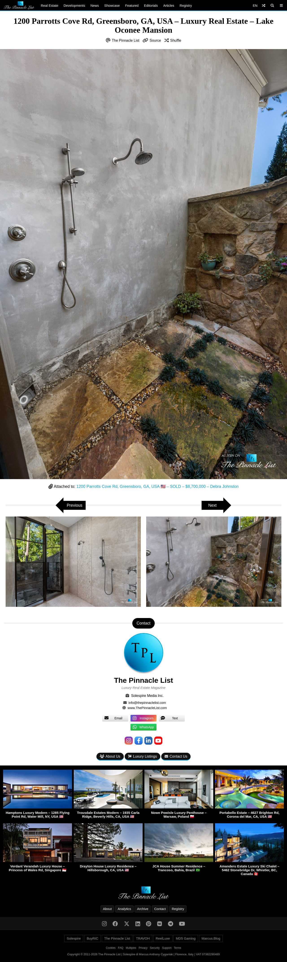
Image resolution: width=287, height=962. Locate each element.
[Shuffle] (263, 5)
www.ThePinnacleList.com (147, 708)
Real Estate (49, 5)
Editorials (151, 5)
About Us (110, 756)
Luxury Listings (142, 756)
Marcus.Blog (211, 938)
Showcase (112, 5)
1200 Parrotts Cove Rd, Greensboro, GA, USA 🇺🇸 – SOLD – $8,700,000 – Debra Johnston (157, 486)
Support (167, 947)
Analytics (124, 909)
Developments (74, 5)
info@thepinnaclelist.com (147, 703)
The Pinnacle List (125, 40)
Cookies (110, 947)
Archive (142, 909)
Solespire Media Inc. (147, 696)
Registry (186, 5)
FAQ (120, 947)
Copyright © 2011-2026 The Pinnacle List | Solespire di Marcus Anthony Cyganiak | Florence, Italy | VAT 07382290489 (143, 954)
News (94, 5)
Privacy (143, 947)
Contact (160, 909)
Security (155, 947)
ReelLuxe (163, 938)
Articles (168, 5)
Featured (132, 5)
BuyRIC (92, 938)
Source (155, 40)
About (107, 909)
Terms (177, 947)
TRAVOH (143, 938)
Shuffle (175, 40)
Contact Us (176, 756)
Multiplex (131, 947)
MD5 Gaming (186, 938)
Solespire (74, 938)
